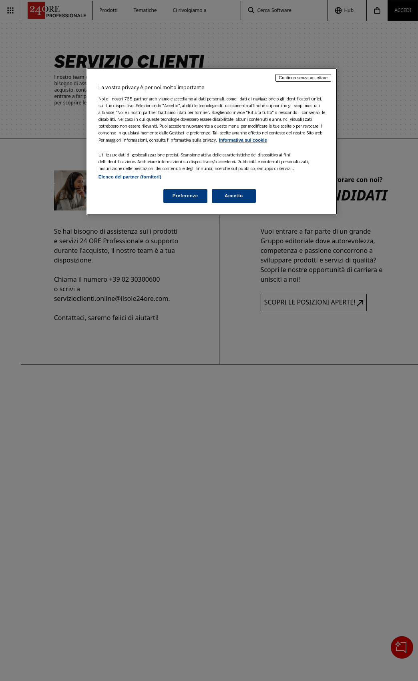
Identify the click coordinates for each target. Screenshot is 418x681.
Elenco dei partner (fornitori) (129, 176)
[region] (211, 141)
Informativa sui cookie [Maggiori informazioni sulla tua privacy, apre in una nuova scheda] (243, 140)
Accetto (234, 195)
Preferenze (185, 195)
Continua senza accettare (303, 77)
